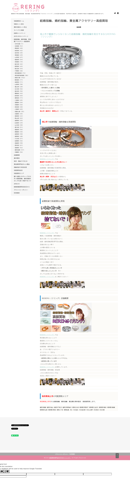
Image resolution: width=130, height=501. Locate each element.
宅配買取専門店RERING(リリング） (60, 458)
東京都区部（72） (20, 73)
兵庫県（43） (19, 114)
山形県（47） (19, 57)
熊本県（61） (19, 145)
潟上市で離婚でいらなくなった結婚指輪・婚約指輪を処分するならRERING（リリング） (78, 35)
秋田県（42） (19, 50)
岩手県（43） (19, 53)
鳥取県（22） (19, 116)
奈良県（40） (19, 107)
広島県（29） (19, 123)
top (117, 455)
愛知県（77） (19, 98)
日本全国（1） (19, 44)
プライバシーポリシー (62, 454)
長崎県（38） (19, 143)
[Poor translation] (6, 471)
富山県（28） (19, 87)
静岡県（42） (19, 93)
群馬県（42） (19, 66)
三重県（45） (19, 100)
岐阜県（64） (19, 96)
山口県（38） (19, 125)
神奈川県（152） (20, 78)
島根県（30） (19, 120)
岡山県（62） (19, 118)
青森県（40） (19, 48)
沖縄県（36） (19, 152)
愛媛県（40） (19, 132)
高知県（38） (19, 134)
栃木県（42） (19, 64)
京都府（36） (19, 105)
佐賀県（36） (19, 141)
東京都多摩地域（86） (22, 75)
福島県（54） (19, 59)
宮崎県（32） (19, 148)
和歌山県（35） (20, 111)
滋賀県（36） (19, 102)
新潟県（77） (19, 80)
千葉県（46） (19, 71)
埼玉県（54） (19, 68)
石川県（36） (19, 89)
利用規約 (72, 454)
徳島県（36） (19, 129)
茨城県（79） (19, 62)
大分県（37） (19, 138)
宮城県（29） (19, 55)
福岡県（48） (19, 136)
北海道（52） (19, 46)
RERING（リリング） (47, 159)
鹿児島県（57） (20, 150)
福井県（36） (19, 91)
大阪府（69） (19, 109)
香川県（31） (19, 127)
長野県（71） (19, 82)
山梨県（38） (19, 84)
